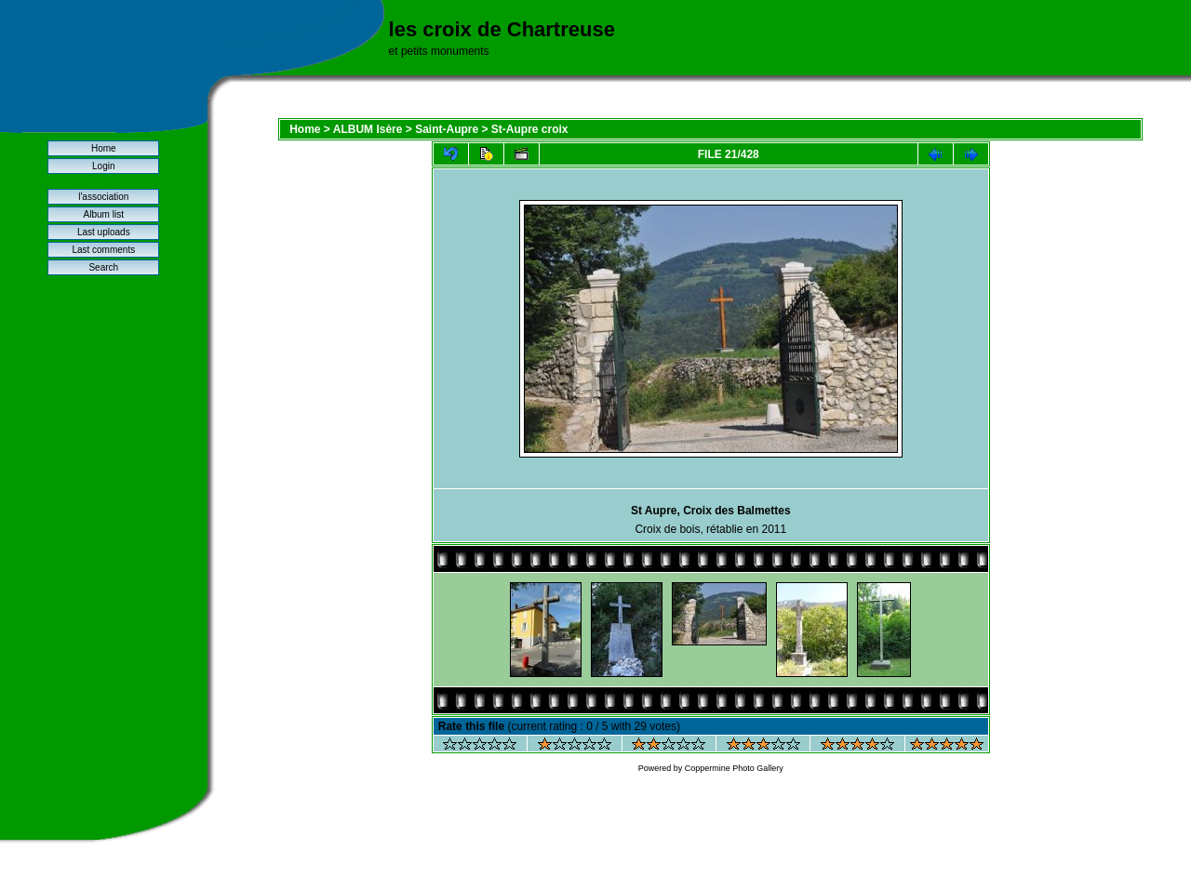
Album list (104, 214)
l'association (103, 197)
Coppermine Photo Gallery (734, 768)
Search (103, 267)
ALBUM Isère (368, 129)
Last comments (103, 250)
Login (103, 166)
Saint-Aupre (446, 129)
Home (103, 148)
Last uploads (103, 232)
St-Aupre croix (530, 129)
